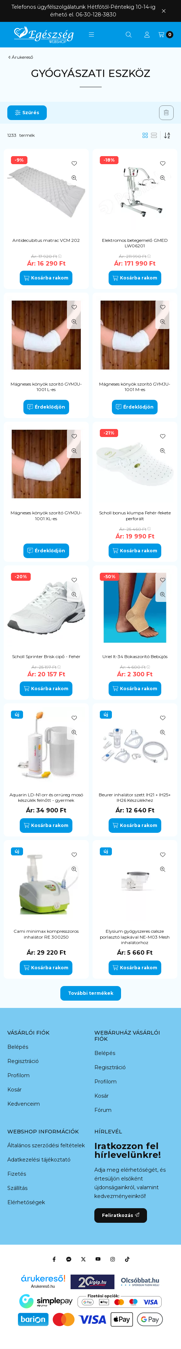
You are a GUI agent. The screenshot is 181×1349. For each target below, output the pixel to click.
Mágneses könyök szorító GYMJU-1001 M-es (134, 387)
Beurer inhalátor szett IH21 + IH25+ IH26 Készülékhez (135, 797)
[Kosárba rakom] (46, 278)
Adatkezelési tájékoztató (39, 1159)
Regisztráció (23, 1061)
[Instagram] (112, 1259)
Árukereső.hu (43, 1286)
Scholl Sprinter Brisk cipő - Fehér (46, 656)
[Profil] (147, 34)
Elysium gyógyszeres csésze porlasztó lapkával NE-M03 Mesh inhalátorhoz (135, 936)
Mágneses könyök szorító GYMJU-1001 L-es (46, 387)
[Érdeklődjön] (46, 407)
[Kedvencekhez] (74, 163)
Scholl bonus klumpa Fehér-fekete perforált (135, 515)
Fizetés (16, 1174)
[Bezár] (163, 10)
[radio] (154, 135)
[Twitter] (83, 1259)
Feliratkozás (120, 1215)
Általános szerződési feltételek (46, 1145)
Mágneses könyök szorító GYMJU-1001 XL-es (46, 515)
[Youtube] (98, 1259)
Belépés (17, 1047)
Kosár (14, 1089)
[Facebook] (54, 1259)
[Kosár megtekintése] (166, 34)
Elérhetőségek (26, 1202)
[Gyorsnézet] (74, 178)
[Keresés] (128, 34)
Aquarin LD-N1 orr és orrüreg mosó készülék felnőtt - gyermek (46, 797)
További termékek (90, 993)
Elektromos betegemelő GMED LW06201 (135, 243)
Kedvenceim (23, 1104)
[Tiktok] (127, 1259)
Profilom (18, 1075)
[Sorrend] (167, 135)
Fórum (103, 1110)
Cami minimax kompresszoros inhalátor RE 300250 (46, 934)
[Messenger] (68, 1259)
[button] (91, 34)
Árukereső (22, 57)
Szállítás (17, 1188)
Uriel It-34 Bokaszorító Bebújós (134, 656)
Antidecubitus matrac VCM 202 (46, 240)
